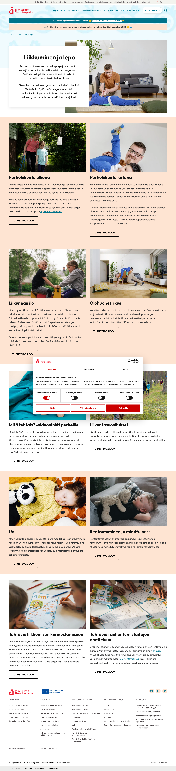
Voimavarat (109, 714)
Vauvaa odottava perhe (18, 706)
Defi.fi (11, 769)
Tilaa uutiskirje (17, 749)
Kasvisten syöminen (48, 710)
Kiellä (52, 408)
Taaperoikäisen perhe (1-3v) (20, 714)
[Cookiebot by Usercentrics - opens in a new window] (129, 361)
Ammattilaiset (151, 10)
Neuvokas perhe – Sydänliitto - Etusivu (28, 10)
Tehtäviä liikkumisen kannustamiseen (80, 734)
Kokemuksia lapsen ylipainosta (148, 712)
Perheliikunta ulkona (80, 710)
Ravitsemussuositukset (49, 725)
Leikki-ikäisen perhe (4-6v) (19, 718)
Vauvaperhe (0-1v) (16, 710)
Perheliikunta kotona (80, 706)
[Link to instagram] (151, 691)
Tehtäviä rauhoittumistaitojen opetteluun (84, 740)
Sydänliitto (39, 2)
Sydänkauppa (102, 2)
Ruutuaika (108, 718)
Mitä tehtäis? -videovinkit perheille (86, 714)
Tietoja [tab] (125, 369)
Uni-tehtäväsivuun (130, 659)
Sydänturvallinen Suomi (59, 2)
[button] (165, 11)
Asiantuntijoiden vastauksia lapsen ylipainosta (149, 721)
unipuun (156, 651)
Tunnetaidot (109, 710)
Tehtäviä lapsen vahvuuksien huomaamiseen (147, 727)
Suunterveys (45, 729)
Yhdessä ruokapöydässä (50, 718)
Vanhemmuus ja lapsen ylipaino (148, 716)
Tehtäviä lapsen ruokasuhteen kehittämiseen (52, 734)
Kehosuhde (132, 10)
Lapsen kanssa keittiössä (50, 721)
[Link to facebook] (158, 691)
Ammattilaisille (48, 749)
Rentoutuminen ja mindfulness (84, 729)
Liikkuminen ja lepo (90, 10)
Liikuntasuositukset (79, 721)
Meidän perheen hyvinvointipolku (117, 721)
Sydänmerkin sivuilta (51, 211)
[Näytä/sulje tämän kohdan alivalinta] (64, 10)
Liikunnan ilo (77, 718)
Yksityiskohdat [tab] (87, 369)
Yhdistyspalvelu (133, 2)
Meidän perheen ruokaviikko (51, 706)
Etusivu (12, 34)
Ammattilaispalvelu (117, 2)
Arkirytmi (107, 706)
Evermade (163, 763)
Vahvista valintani (88, 408)
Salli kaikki (123, 408)
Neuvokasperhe (77, 2)
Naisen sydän (146, 2)
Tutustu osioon (23, 220)
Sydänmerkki (90, 2)
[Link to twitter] (164, 691)
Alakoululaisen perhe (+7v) (19, 721)
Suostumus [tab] (51, 369)
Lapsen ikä (57, 10)
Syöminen (72, 10)
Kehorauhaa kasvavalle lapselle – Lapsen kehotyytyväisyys (149, 707)
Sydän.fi (19, 769)
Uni (73, 725)
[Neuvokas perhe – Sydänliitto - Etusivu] (21, 692)
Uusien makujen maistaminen (52, 714)
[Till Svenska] (161, 2)
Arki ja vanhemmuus (113, 10)
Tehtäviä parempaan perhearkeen (118, 725)
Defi (46, 2)
